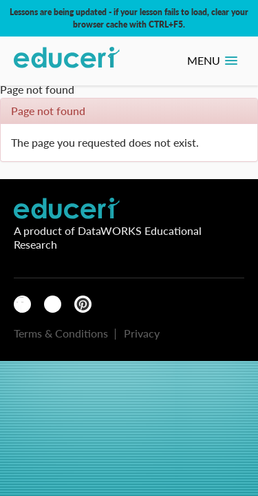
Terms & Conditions (61, 333)
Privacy (142, 333)
